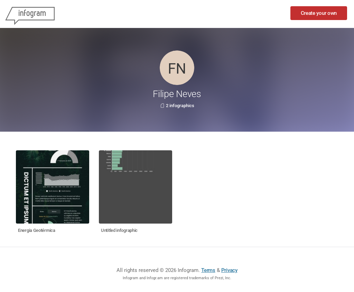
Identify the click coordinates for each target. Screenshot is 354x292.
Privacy (229, 270)
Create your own (319, 13)
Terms (208, 270)
